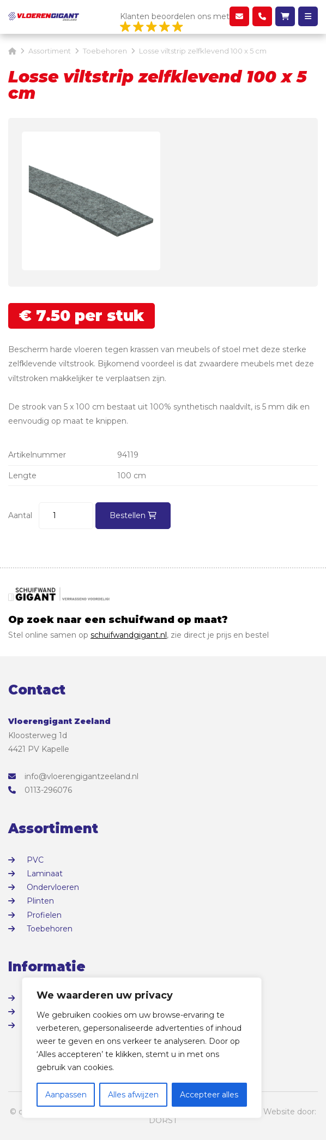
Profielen (44, 915)
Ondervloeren (53, 887)
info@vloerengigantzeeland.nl (73, 776)
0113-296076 (40, 790)
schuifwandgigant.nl (128, 635)
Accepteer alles (209, 1095)
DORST (163, 1120)
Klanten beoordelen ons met (175, 22)
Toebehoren (50, 929)
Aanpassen (66, 1095)
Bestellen (133, 515)
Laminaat (45, 873)
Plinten (40, 901)
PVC (35, 860)
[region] (142, 1047)
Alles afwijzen (133, 1095)
